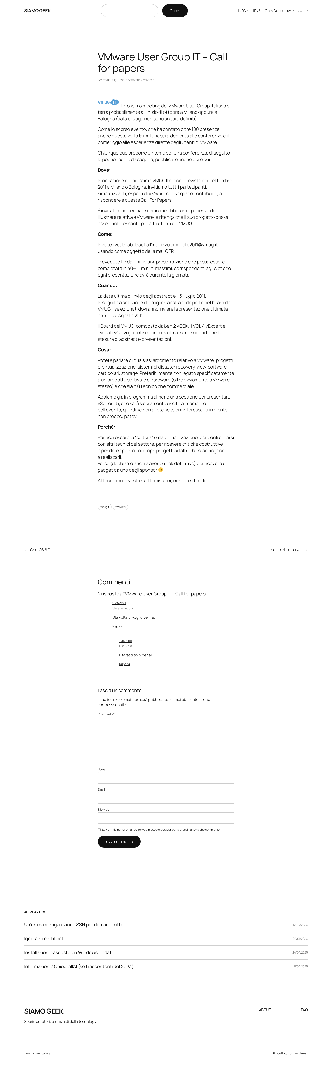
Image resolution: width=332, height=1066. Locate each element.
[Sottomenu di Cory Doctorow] (293, 11)
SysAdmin (147, 80)
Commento (106, 714)
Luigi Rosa (117, 80)
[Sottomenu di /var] (307, 11)
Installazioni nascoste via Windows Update (69, 952)
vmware (120, 507)
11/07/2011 (125, 641)
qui (196, 159)
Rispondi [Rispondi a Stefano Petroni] (118, 626)
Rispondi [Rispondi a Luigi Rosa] (124, 664)
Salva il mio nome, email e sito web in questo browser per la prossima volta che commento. (161, 830)
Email (102, 789)
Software (134, 80)
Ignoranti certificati (44, 938)
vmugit (104, 507)
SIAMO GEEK (37, 10)
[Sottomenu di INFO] (248, 11)
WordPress (301, 1053)
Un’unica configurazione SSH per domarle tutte (73, 924)
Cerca (175, 10)
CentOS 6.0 (40, 549)
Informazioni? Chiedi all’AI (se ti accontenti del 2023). (79, 966)
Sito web (103, 809)
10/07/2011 (119, 603)
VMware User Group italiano (197, 106)
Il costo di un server (285, 549)
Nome (102, 769)
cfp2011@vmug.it (200, 244)
